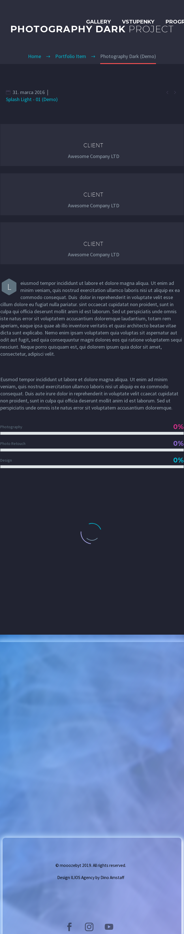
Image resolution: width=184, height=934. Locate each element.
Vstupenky (138, 22)
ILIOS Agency (83, 877)
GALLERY (98, 22)
